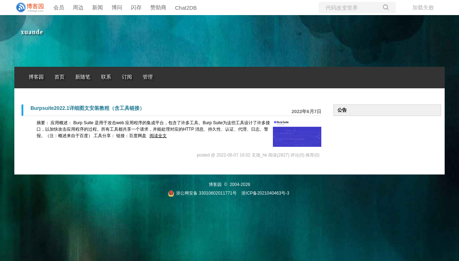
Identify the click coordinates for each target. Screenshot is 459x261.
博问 (117, 7)
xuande (32, 32)
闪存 (136, 7)
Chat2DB (186, 8)
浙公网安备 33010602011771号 (202, 193)
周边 (78, 7)
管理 (148, 77)
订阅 (127, 77)
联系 (106, 77)
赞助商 (158, 7)
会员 (58, 7)
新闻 (97, 7)
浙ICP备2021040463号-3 (265, 193)
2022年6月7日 (306, 111)
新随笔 (82, 77)
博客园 (36, 77)
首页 (60, 77)
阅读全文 (158, 135)
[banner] (28, 8)
